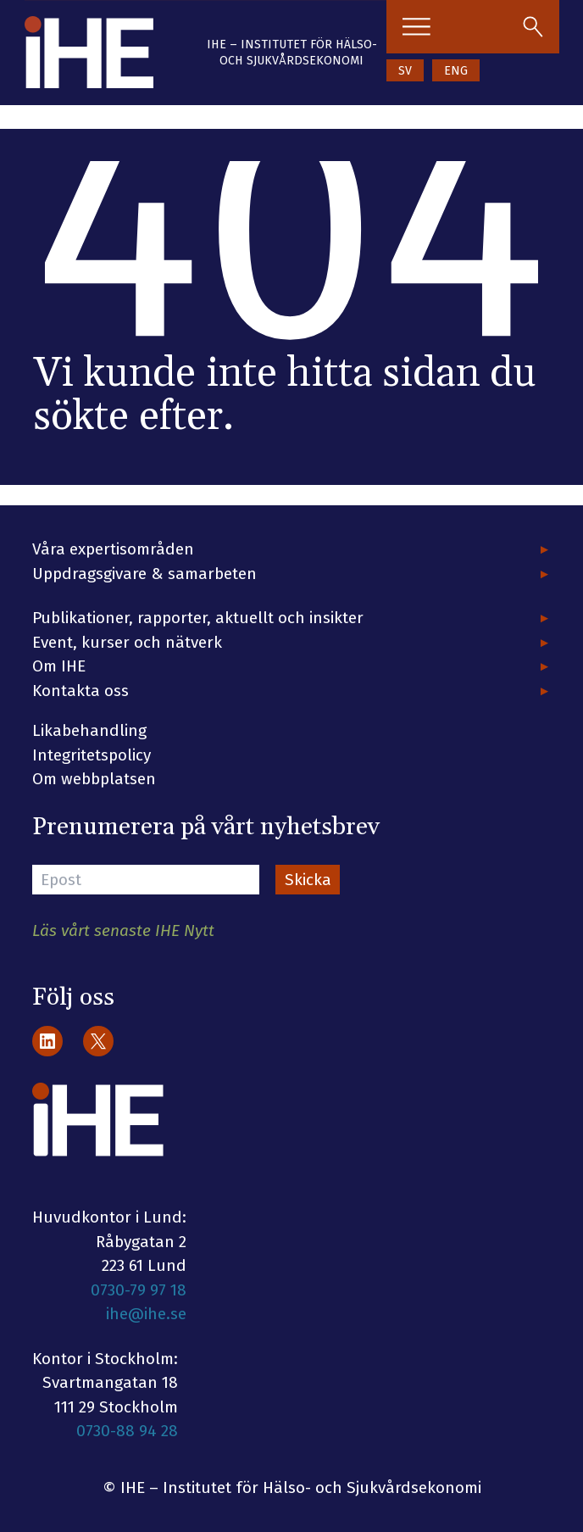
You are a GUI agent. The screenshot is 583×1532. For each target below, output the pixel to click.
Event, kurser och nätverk (127, 642)
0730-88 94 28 (127, 1430)
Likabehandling (89, 730)
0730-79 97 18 (138, 1290)
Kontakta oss (80, 690)
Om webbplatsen (94, 778)
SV (405, 71)
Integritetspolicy (91, 755)
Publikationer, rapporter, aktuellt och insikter (198, 617)
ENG (456, 71)
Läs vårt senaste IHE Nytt (123, 930)
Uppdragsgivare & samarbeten (144, 573)
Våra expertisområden (113, 549)
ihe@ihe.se (146, 1313)
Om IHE (59, 666)
